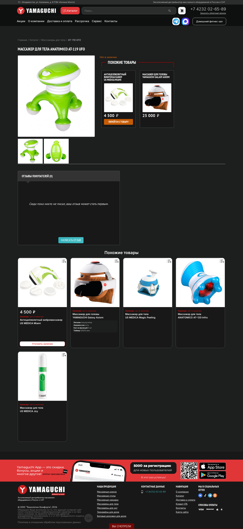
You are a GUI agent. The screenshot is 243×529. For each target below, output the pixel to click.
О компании (36, 21)
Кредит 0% (181, 503)
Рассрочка (82, 21)
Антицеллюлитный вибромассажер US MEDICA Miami (115, 77)
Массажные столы (106, 495)
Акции (21, 21)
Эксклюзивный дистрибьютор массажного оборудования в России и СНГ (189, 2)
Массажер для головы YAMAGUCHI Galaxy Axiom (156, 76)
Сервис (97, 21)
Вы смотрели (121, 526)
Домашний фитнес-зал (209, 21)
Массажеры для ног (107, 507)
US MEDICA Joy (29, 411)
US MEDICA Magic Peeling (140, 317)
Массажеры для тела (107, 503)
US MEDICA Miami (30, 323)
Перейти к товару (119, 122)
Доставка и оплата (59, 21)
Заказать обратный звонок (213, 13)
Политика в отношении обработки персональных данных (49, 522)
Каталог (180, 495)
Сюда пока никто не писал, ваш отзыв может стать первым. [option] (68, 203)
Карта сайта (182, 511)
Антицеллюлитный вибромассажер (41, 319)
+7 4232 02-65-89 (208, 9)
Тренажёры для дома (108, 511)
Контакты (110, 21)
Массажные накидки (107, 499)
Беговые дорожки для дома (111, 516)
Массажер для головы (86, 314)
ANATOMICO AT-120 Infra (193, 317)
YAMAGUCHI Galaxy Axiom (88, 317)
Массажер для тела (136, 314)
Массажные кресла (107, 491)
